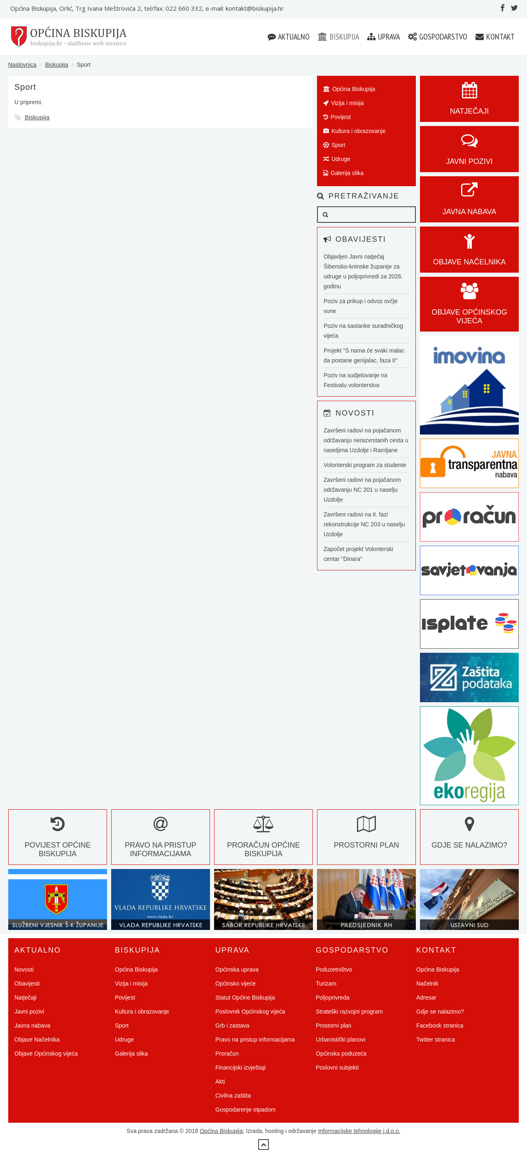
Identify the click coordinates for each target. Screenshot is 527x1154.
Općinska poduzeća (341, 1053)
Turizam (326, 983)
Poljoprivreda (333, 997)
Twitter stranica (435, 1039)
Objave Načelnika (37, 1039)
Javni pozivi (29, 1011)
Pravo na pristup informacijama (160, 841)
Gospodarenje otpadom (245, 1109)
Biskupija (338, 36)
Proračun (227, 1053)
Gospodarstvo (437, 36)
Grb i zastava (232, 1025)
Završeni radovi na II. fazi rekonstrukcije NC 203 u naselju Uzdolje (364, 524)
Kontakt (495, 36)
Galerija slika (343, 173)
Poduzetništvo (334, 969)
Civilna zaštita (233, 1095)
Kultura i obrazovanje (354, 131)
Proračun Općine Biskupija (263, 841)
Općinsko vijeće (235, 983)
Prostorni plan (333, 1025)
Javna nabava (32, 1025)
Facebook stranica (439, 1025)
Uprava (383, 36)
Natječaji (25, 997)
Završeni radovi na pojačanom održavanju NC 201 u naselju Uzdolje (362, 490)
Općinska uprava (237, 969)
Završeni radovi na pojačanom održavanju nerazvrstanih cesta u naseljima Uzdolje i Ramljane (366, 440)
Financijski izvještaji (240, 1067)
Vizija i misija (343, 103)
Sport (334, 145)
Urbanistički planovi (341, 1039)
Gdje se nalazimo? (440, 1011)
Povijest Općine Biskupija (58, 841)
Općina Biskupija (349, 89)
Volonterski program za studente (365, 465)
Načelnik (427, 983)
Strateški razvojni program (349, 1011)
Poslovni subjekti (337, 1067)
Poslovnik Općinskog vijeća (250, 1011)
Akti (220, 1081)
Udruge (336, 159)
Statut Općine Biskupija (245, 997)
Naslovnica (22, 64)
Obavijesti (27, 983)
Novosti (24, 969)
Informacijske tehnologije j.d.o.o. (359, 1131)
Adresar (426, 997)
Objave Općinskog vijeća (46, 1053)
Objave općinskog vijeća (469, 308)
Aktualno (289, 36)
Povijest (337, 117)
